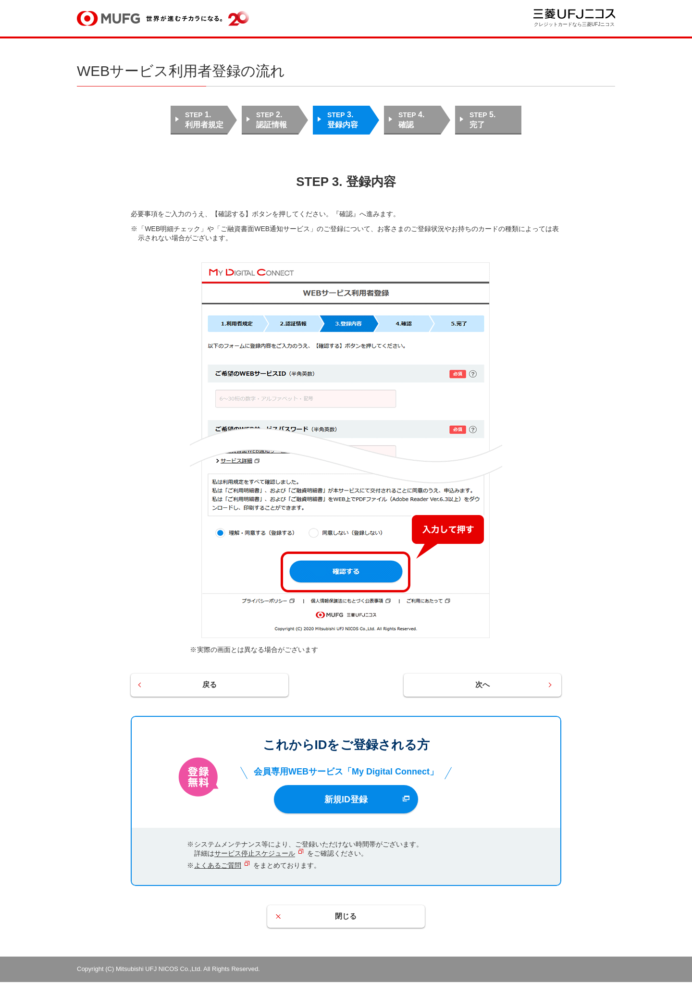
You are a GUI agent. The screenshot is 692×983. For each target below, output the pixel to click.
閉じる (346, 917)
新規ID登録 (346, 800)
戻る (217, 685)
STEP (206, 120)
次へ (474, 685)
